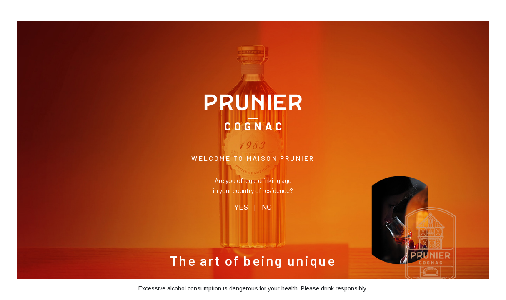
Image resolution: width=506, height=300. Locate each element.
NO (267, 207)
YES (241, 207)
